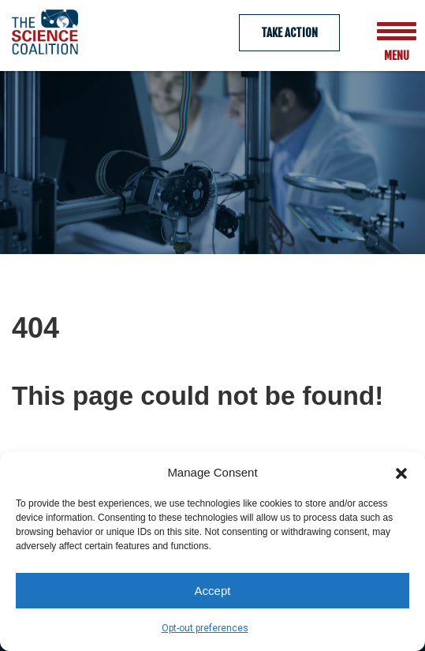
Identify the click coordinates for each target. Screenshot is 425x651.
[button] (401, 472)
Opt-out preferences (205, 628)
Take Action (289, 32)
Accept (213, 590)
